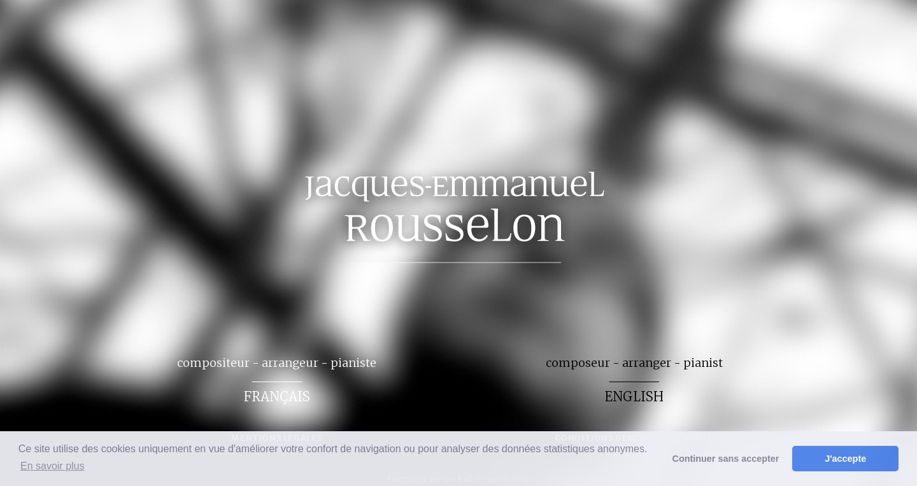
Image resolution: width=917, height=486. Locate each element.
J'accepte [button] (845, 459)
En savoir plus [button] (52, 466)
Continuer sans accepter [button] (725, 459)
